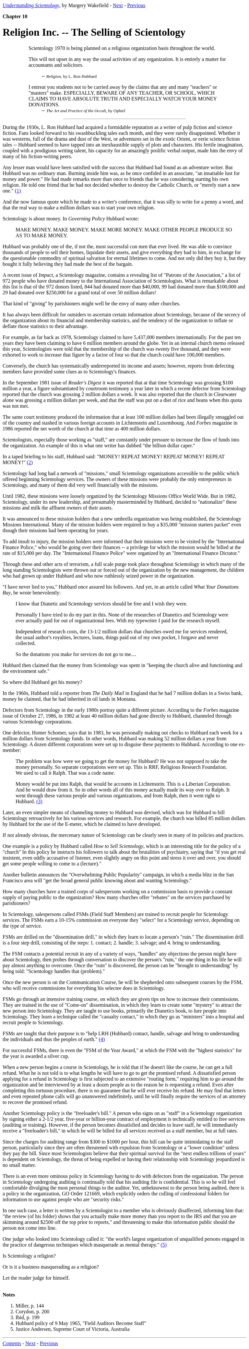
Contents (12, 1343)
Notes (9, 1294)
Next (118, 5)
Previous (136, 5)
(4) (102, 1039)
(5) (164, 1245)
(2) (30, 462)
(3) (39, 801)
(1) (18, 191)
